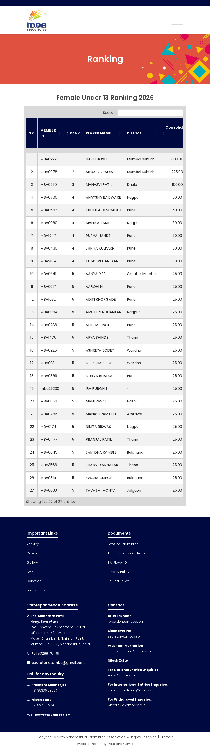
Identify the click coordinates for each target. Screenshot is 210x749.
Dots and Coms (120, 744)
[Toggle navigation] (177, 20)
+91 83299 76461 (45, 653)
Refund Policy (118, 581)
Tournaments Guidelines (127, 553)
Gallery (32, 562)
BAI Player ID (117, 562)
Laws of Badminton (123, 544)
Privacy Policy (118, 572)
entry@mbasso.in (122, 675)
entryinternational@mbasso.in (132, 690)
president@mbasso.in (126, 621)
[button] (59, 133)
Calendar (34, 553)
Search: (109, 112)
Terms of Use (37, 590)
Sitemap (166, 737)
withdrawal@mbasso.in (126, 705)
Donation (34, 581)
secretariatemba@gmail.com (58, 662)
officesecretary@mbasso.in (130, 651)
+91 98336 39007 (44, 690)
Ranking (33, 544)
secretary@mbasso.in (125, 636)
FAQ (30, 572)
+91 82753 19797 (43, 705)
